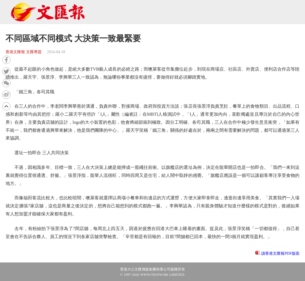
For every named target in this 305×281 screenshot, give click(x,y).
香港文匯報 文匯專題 (24, 52)
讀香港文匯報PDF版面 (280, 253)
